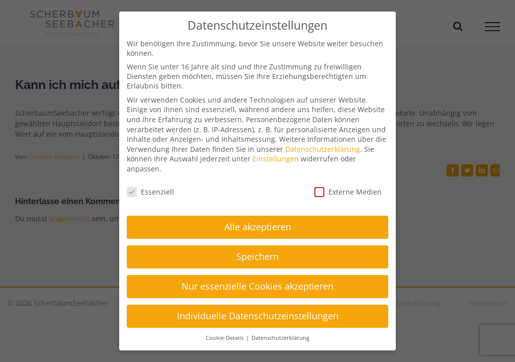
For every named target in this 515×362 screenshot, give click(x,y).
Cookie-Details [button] (225, 337)
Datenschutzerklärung (322, 149)
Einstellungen (275, 158)
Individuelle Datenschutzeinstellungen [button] (257, 316)
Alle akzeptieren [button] (257, 227)
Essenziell (150, 192)
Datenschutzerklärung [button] (280, 337)
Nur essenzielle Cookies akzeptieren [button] (257, 286)
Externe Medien (348, 192)
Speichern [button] (257, 256)
